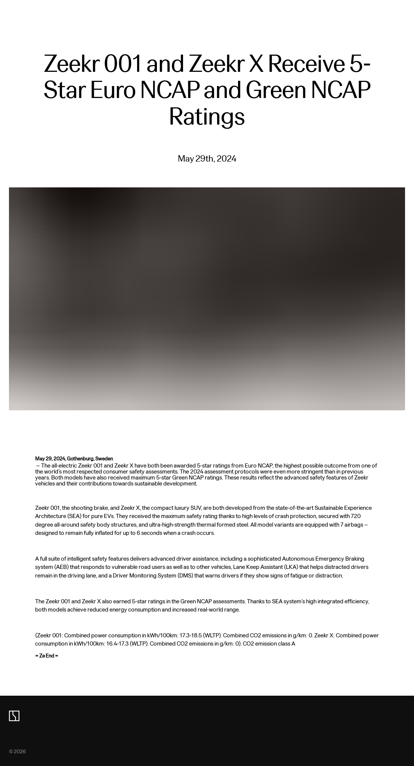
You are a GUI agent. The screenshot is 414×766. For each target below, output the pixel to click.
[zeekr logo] (14, 716)
